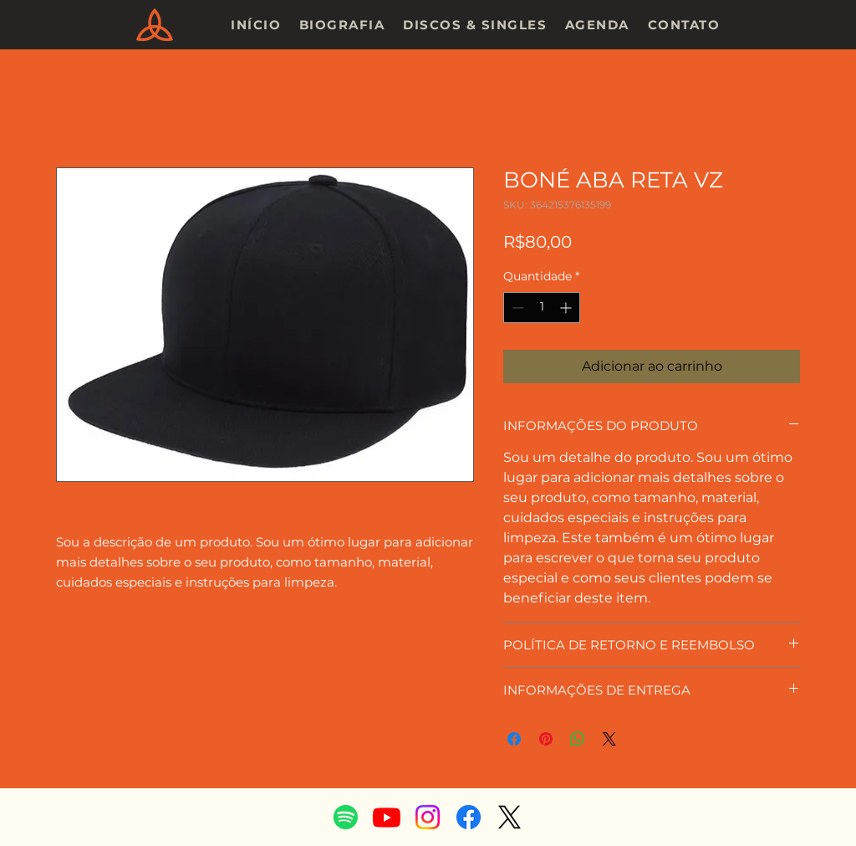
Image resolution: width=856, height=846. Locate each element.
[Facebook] (468, 817)
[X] (509, 817)
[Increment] (567, 307)
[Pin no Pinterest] (546, 739)
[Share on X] (609, 739)
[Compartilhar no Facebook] (514, 739)
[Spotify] (345, 817)
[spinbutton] (542, 307)
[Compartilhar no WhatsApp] (578, 739)
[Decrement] (516, 307)
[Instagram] (427, 817)
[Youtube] (386, 817)
